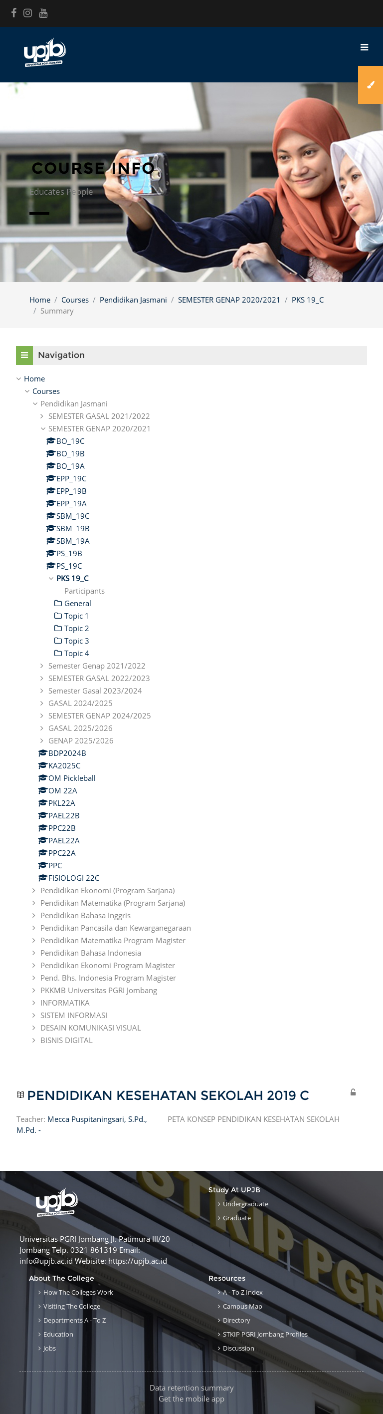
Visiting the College (71, 1306)
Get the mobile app (191, 1399)
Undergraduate (245, 1203)
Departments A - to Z (74, 1320)
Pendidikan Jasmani (133, 300)
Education (58, 1334)
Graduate (237, 1217)
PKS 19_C (308, 300)
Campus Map (242, 1306)
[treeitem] (191, 378)
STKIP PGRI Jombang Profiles (265, 1334)
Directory (236, 1320)
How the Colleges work (78, 1292)
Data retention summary (192, 1388)
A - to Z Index (243, 1292)
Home (39, 300)
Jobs (49, 1348)
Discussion (238, 1348)
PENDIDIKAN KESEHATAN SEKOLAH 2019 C (168, 1095)
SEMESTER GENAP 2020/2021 (229, 300)
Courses (75, 300)
